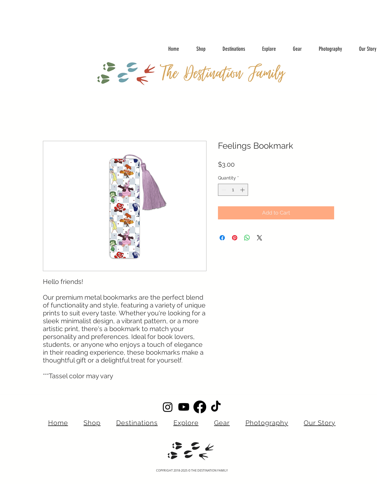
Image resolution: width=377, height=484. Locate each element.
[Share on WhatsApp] (247, 238)
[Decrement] (223, 189)
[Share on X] (259, 238)
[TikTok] (215, 406)
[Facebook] (199, 406)
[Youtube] (183, 406)
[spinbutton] (233, 189)
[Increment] (243, 189)
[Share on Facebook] (222, 238)
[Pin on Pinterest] (235, 238)
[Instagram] (167, 406)
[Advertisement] (131, 14)
